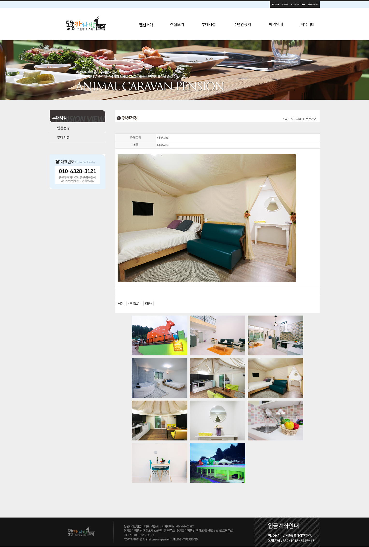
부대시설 (63, 137)
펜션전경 (63, 128)
